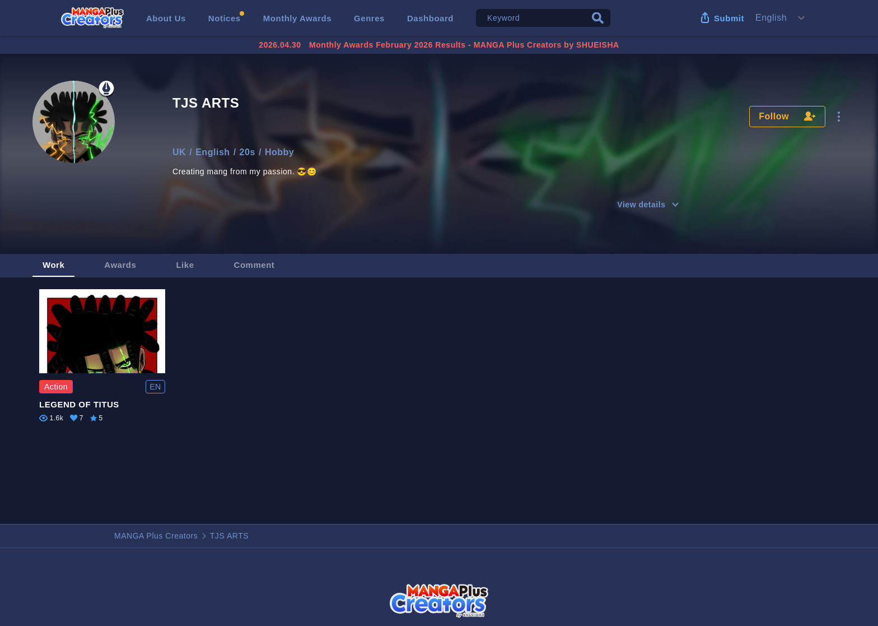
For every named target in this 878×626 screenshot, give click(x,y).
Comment (254, 265)
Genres (369, 18)
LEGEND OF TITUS (79, 404)
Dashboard (430, 18)
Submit (729, 18)
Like (185, 265)
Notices (224, 18)
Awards (120, 265)
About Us (166, 18)
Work (53, 265)
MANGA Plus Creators (156, 535)
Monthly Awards (297, 18)
